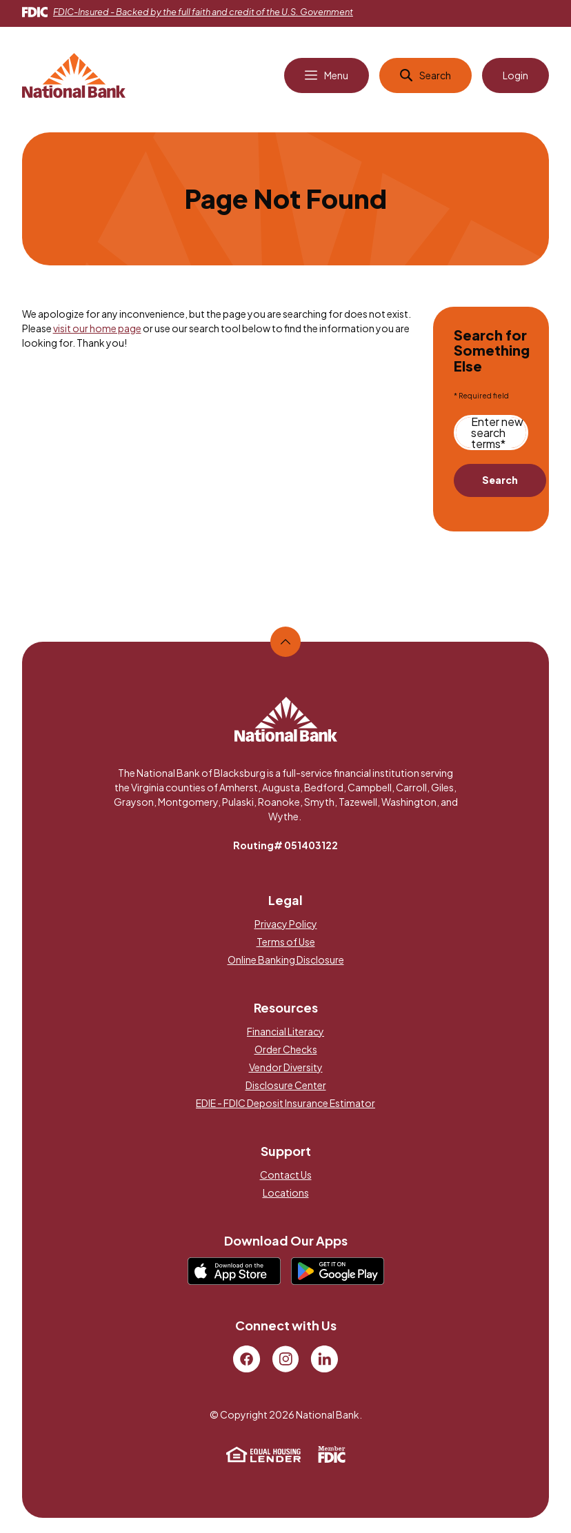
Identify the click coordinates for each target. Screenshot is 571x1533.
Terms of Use (286, 942)
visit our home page (97, 329)
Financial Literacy (285, 1032)
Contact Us (286, 1175)
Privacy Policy (285, 924)
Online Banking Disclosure (286, 960)
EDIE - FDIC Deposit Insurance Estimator (285, 1103)
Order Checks (285, 1050)
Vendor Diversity (286, 1068)
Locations (286, 1193)
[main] (286, 368)
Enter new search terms (497, 433)
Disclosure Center (286, 1085)
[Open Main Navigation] (326, 76)
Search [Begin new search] (500, 481)
